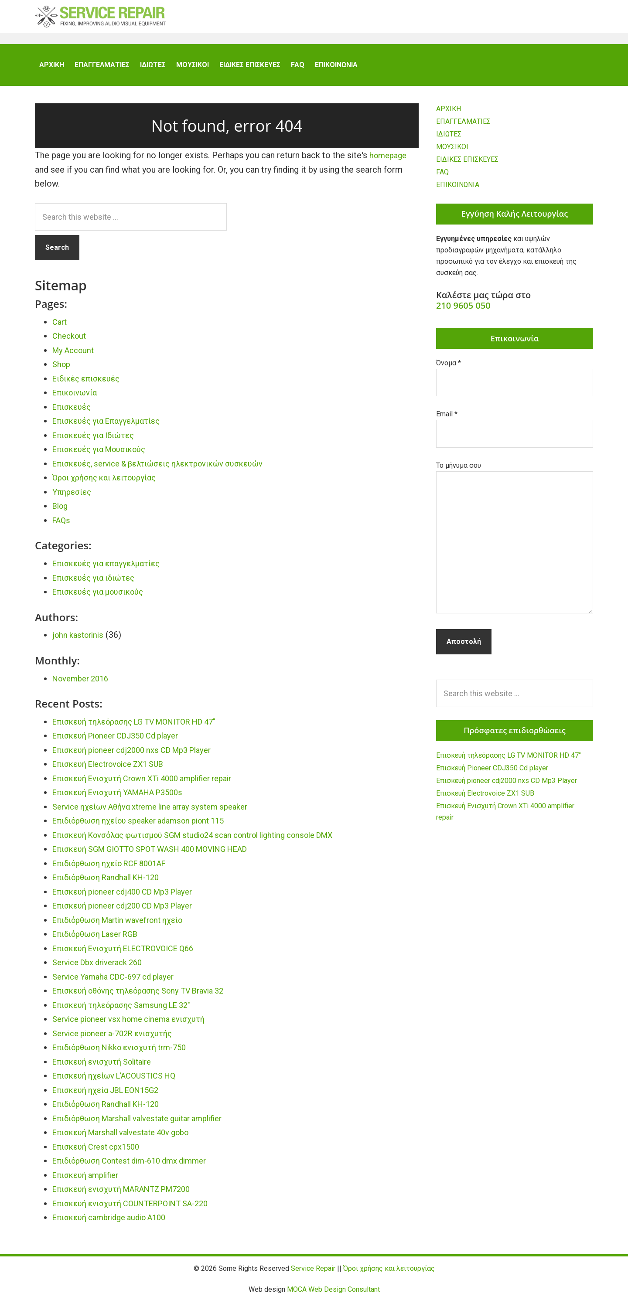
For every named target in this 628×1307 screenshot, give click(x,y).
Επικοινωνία (77, 397)
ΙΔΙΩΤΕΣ (448, 139)
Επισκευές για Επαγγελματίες (112, 426)
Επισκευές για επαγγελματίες (112, 568)
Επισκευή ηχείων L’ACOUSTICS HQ (121, 1081)
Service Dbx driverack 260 (102, 967)
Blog (61, 511)
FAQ (442, 177)
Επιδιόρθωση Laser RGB (100, 939)
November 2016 (83, 683)
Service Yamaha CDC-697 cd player (119, 982)
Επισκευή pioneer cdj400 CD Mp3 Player (130, 897)
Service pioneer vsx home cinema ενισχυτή (136, 1024)
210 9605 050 (463, 311)
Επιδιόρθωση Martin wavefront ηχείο (125, 925)
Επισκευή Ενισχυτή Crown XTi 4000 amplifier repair (152, 783)
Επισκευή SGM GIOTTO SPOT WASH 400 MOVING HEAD (162, 854)
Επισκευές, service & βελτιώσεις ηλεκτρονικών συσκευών (170, 468)
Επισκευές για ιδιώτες (98, 583)
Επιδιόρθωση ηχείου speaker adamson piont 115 (148, 825)
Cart (60, 327)
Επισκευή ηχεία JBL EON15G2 (112, 1095)
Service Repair (100, 21)
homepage (389, 160)
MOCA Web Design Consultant (333, 1294)
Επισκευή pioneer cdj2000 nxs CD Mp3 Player (140, 755)
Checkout (70, 341)
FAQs (62, 525)
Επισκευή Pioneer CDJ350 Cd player (123, 740)
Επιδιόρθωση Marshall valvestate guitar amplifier (147, 1123)
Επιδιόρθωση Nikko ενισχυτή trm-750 (127, 1052)
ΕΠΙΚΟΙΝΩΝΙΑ (457, 190)
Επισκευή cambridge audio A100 (115, 1222)
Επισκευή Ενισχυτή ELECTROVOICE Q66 (132, 953)
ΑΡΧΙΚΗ (448, 114)
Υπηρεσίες (73, 497)
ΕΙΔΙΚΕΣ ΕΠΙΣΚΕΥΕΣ (467, 164)
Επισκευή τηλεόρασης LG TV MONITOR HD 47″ (144, 727)
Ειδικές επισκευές (90, 383)
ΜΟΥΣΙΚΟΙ (452, 152)
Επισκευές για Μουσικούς (105, 454)
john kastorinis (80, 640)
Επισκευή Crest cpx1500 (100, 1152)
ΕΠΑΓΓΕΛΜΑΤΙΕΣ (463, 127)
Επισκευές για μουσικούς (104, 597)
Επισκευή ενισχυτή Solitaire (108, 1067)
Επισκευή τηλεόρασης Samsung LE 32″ (128, 1010)
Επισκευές (74, 412)
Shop (62, 369)
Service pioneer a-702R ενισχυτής (119, 1038)
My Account (75, 355)
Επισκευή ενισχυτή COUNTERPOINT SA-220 (139, 1208)
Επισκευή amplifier (89, 1180)
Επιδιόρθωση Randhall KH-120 (112, 882)
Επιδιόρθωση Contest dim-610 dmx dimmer (137, 1166)
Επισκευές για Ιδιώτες (98, 440)
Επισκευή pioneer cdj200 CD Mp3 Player (130, 910)
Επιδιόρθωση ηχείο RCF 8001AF (117, 868)
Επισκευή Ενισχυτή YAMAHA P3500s (125, 797)
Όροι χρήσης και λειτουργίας (110, 482)
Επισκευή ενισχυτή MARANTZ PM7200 (130, 1194)
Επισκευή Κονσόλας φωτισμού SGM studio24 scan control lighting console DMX (210, 840)
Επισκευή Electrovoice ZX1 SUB (115, 769)
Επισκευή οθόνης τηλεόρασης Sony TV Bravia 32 (148, 995)
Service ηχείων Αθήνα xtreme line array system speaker (160, 812)
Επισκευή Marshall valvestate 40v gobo (129, 1137)
